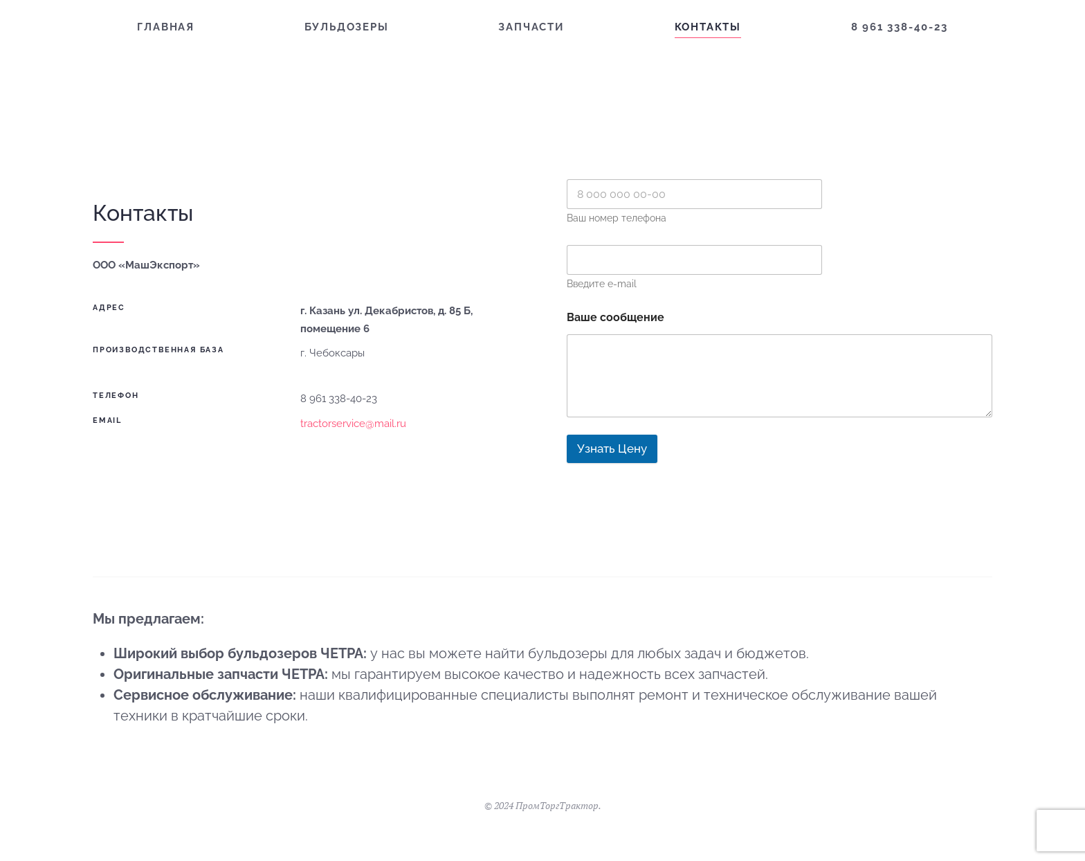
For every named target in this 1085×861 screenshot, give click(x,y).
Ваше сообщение (615, 317)
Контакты (708, 27)
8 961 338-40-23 (899, 27)
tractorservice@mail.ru (353, 423)
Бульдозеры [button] (346, 27)
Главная (165, 27)
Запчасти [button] (531, 27)
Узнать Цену (612, 448)
